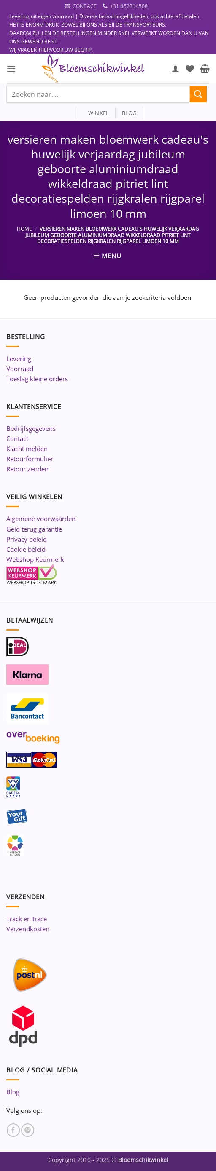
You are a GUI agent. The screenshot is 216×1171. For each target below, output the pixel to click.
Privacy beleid (26, 539)
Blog (12, 1092)
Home (24, 229)
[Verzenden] (198, 94)
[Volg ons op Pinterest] (27, 1129)
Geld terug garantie (34, 529)
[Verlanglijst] (190, 68)
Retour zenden (27, 469)
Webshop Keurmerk (35, 559)
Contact (17, 438)
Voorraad (19, 368)
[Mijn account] (175, 68)
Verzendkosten (27, 929)
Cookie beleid (26, 549)
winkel (96, 113)
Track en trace (26, 918)
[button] (11, 69)
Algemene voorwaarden (41, 518)
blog (129, 113)
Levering (18, 358)
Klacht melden (27, 448)
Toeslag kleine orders (37, 378)
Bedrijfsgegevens (31, 428)
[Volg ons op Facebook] (13, 1129)
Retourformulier (29, 458)
